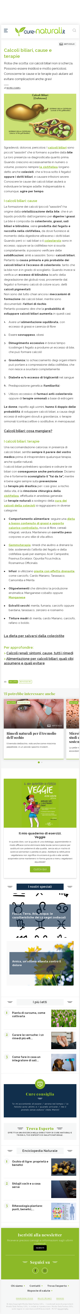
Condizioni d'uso (24, 1298)
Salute (13, 682)
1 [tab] (39, 762)
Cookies (60, 1298)
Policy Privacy (45, 1298)
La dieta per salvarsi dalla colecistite (34, 636)
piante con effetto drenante (54, 571)
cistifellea (50, 167)
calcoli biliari (57, 147)
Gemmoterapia (20, 545)
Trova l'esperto (57, 1285)
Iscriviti (40, 1248)
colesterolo (52, 240)
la (41, 167)
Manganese (17, 597)
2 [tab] (41, 762)
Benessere (25, 682)
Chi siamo (17, 1285)
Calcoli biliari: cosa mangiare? (28, 431)
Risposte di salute (38, 1290)
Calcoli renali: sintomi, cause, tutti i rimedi (39, 653)
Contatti (35, 1285)
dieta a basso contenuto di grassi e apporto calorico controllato (42, 523)
